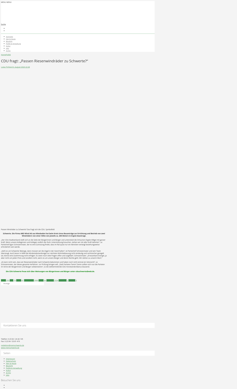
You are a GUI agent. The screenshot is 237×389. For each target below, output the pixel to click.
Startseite (9, 37)
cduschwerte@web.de (84, 271)
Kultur (8, 46)
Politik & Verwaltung (13, 44)
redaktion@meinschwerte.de (12, 345)
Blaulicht (9, 41)
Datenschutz (11, 361)
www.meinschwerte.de (10, 348)
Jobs (7, 48)
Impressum (10, 359)
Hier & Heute (11, 39)
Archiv (8, 51)
